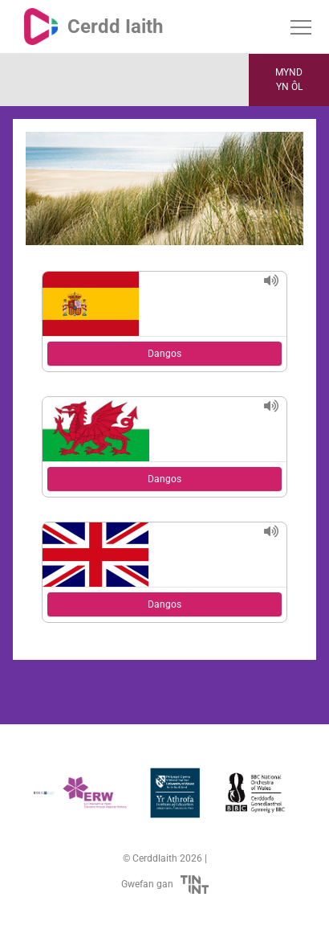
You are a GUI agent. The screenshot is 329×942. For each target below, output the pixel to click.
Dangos (164, 353)
